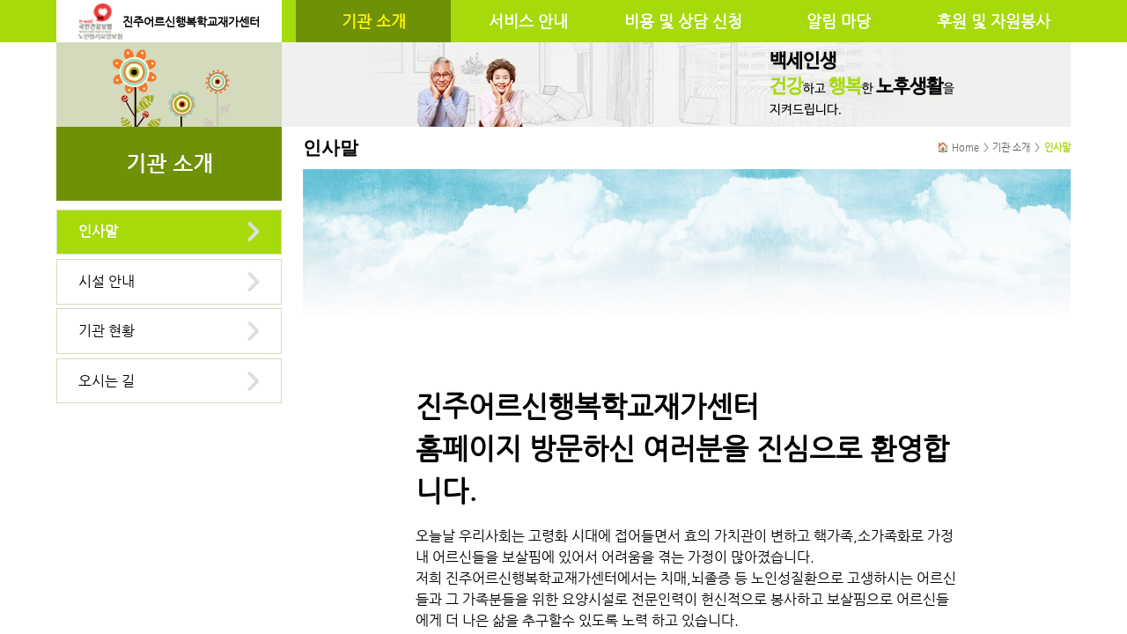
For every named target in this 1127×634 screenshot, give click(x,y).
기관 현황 (106, 330)
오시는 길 (106, 380)
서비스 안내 (528, 21)
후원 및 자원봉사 (993, 21)
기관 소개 (374, 21)
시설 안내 (106, 281)
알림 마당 (839, 21)
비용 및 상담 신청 (683, 21)
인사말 (98, 231)
